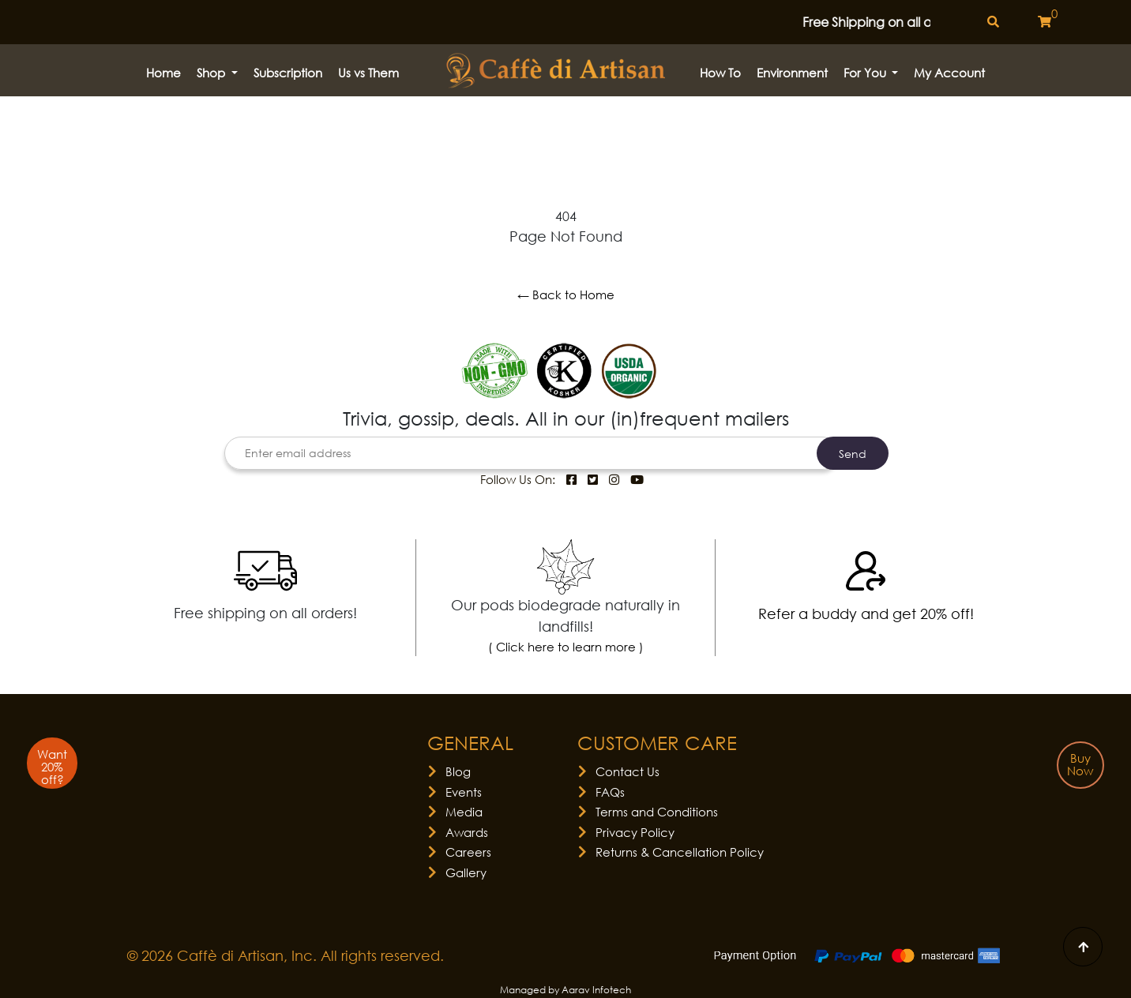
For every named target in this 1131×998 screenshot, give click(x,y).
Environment (792, 73)
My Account (949, 73)
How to (720, 73)
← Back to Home (565, 294)
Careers (468, 852)
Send (852, 453)
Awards (466, 832)
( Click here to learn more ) (566, 647)
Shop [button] (212, 73)
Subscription (288, 73)
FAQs (610, 792)
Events (463, 792)
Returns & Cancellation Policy (680, 852)
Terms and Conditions (657, 812)
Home (163, 73)
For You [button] (866, 73)
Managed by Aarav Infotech (565, 990)
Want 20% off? (52, 767)
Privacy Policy (635, 832)
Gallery (466, 872)
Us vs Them (368, 73)
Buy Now (1080, 764)
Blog (458, 771)
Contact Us (627, 771)
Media (464, 812)
